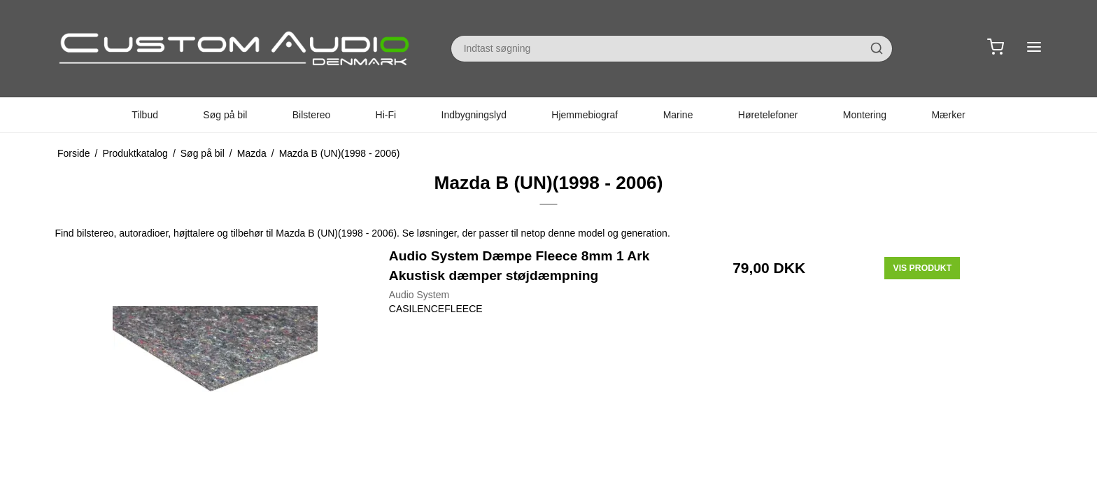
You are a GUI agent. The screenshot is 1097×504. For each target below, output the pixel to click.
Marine (678, 115)
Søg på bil (225, 115)
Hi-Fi (386, 115)
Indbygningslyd (474, 115)
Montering (864, 115)
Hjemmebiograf (584, 115)
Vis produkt (922, 268)
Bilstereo (311, 115)
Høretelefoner (768, 115)
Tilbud (145, 115)
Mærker (948, 115)
